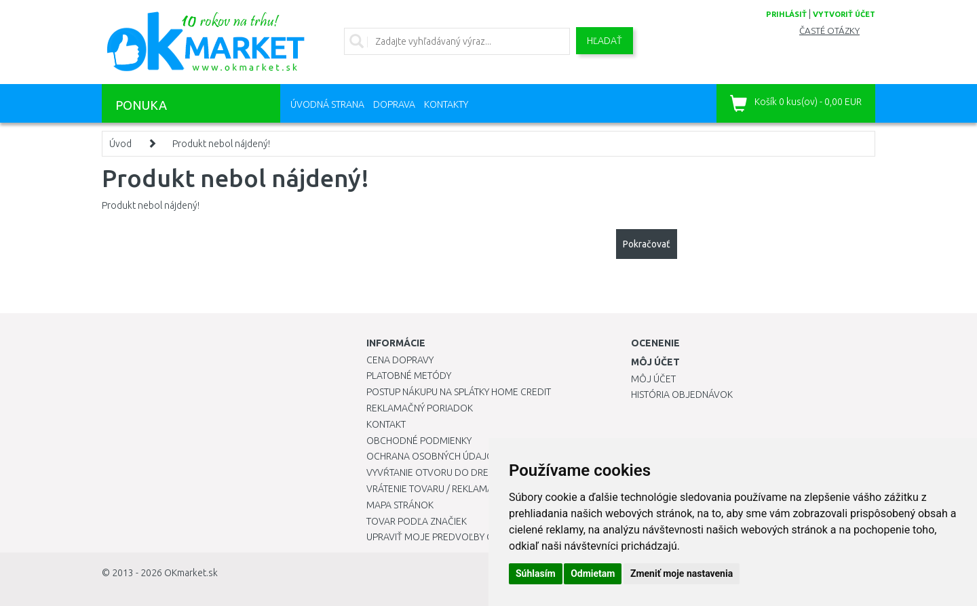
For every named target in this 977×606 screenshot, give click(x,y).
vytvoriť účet (844, 14)
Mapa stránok (400, 505)
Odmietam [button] (593, 573)
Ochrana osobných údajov (433, 456)
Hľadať (604, 40)
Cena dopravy (400, 360)
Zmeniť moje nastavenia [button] (681, 573)
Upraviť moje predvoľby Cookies (445, 536)
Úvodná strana (327, 104)
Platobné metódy (408, 375)
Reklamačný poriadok (419, 408)
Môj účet (653, 378)
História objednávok (682, 394)
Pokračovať (646, 244)
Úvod (120, 143)
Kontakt (386, 424)
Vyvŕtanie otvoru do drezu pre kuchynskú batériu (487, 472)
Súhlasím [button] (536, 573)
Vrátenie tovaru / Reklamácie (436, 488)
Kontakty (446, 104)
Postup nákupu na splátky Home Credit (458, 391)
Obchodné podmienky (419, 440)
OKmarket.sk (191, 572)
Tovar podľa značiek (416, 521)
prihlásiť (786, 14)
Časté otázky (829, 31)
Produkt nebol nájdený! (221, 143)
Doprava (394, 104)
